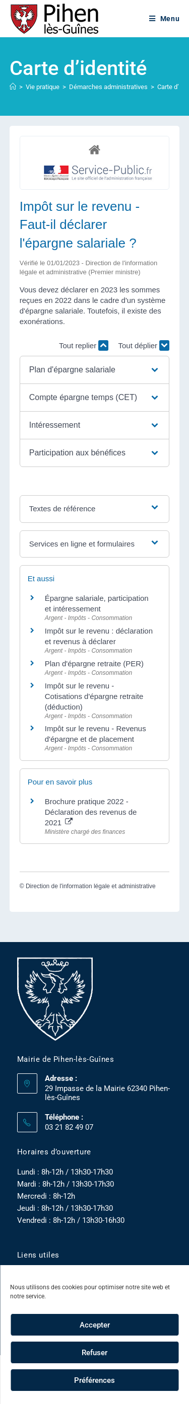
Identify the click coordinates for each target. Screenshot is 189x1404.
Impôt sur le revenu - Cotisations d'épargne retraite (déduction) (94, 696)
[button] (95, 369)
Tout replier (83, 345)
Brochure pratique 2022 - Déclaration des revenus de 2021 (91, 812)
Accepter (95, 1325)
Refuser (94, 1352)
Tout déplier (144, 345)
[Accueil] (13, 87)
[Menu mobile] (164, 19)
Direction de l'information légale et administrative (91, 886)
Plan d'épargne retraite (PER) (94, 663)
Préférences (94, 1380)
